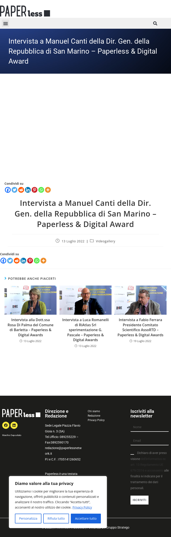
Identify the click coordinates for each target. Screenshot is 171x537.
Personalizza (28, 518)
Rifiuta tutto (56, 518)
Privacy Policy (82, 507)
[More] (43, 260)
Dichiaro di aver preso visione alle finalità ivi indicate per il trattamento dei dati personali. (149, 470)
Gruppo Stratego (117, 527)
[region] (58, 502)
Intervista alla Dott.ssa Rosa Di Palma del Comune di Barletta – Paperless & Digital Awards (30, 327)
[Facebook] (3, 260)
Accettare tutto (86, 518)
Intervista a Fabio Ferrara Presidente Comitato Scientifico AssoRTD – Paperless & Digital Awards (140, 327)
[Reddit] (17, 260)
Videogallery (105, 241)
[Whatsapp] (37, 260)
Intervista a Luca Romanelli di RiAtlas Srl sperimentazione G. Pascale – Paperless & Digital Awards (85, 329)
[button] (5, 23)
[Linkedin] (23, 260)
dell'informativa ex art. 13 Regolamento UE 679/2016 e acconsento (148, 464)
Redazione (94, 415)
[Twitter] (10, 260)
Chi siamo (94, 411)
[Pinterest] (30, 260)
